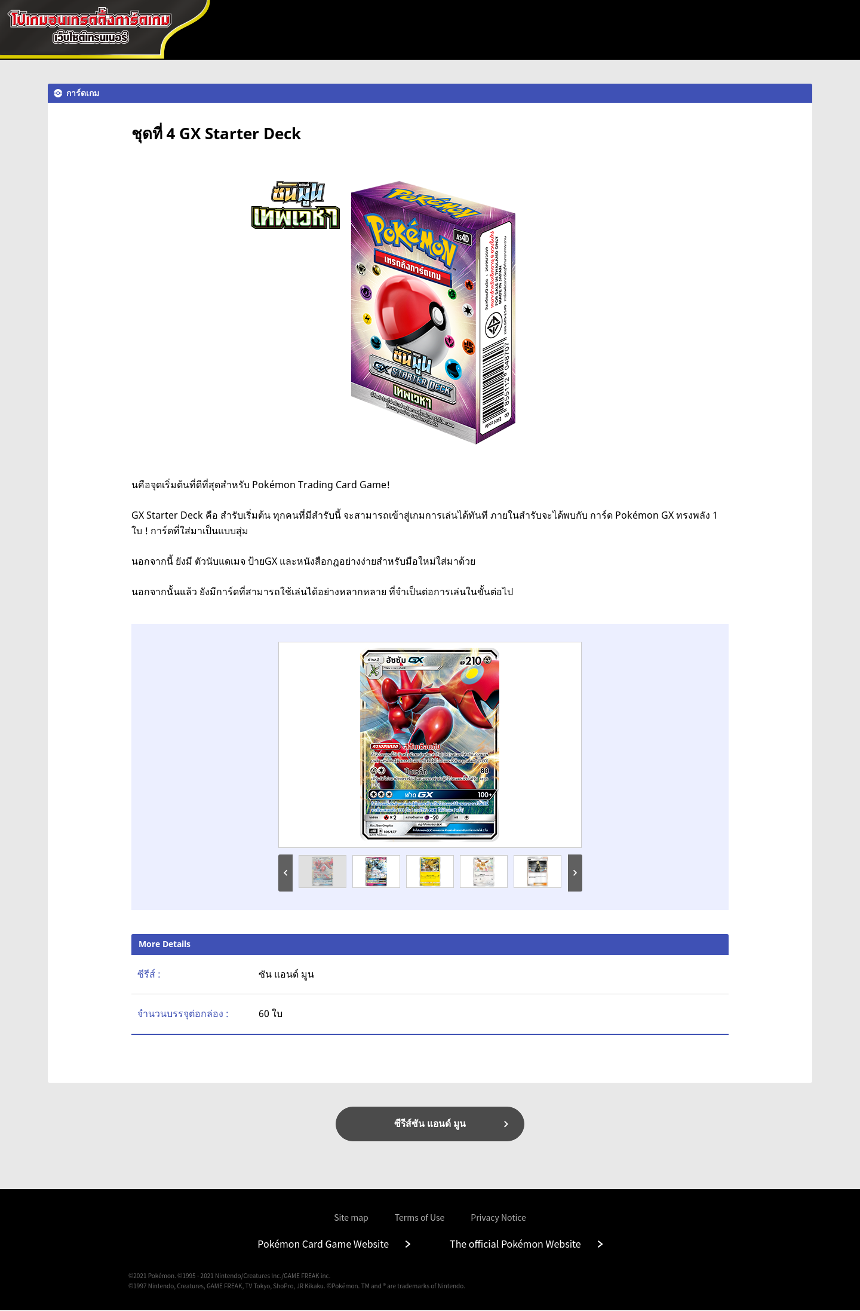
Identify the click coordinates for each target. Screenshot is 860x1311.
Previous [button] (285, 873)
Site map (351, 1218)
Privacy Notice (498, 1218)
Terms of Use (420, 1218)
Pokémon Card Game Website (323, 1245)
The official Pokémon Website (515, 1245)
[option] (430, 745)
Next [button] (575, 873)
